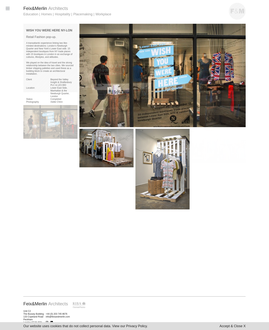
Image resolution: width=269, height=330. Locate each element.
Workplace (103, 14)
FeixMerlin (45, 8)
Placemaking (82, 14)
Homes (46, 14)
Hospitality (62, 14)
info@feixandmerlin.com (58, 316)
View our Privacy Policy (129, 326)
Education (30, 14)
